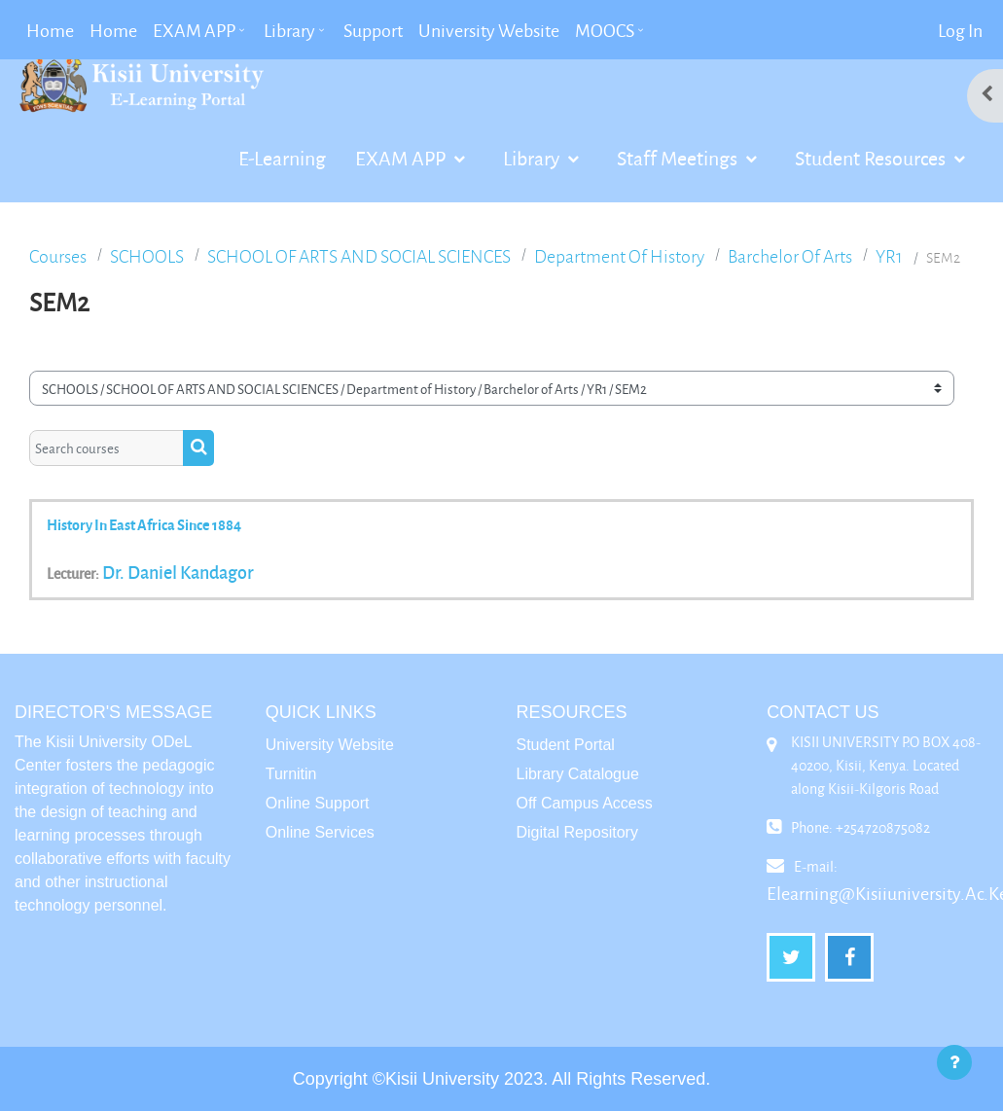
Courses (58, 256)
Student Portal (566, 744)
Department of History (619, 256)
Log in (960, 30)
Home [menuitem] (50, 30)
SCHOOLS (147, 256)
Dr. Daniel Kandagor (178, 572)
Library (533, 157)
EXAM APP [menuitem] (194, 30)
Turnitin (291, 774)
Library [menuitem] (289, 30)
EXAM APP (402, 157)
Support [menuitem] (373, 30)
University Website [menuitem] (488, 30)
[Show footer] (954, 1062)
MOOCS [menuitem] (604, 30)
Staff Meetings (679, 157)
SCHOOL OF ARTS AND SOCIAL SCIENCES (359, 256)
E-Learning (282, 157)
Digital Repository (577, 832)
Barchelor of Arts (790, 256)
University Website (330, 744)
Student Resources (872, 157)
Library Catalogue (578, 774)
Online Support (318, 803)
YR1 (889, 256)
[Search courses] (106, 447)
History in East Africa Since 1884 (144, 524)
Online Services (320, 832)
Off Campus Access (585, 803)
